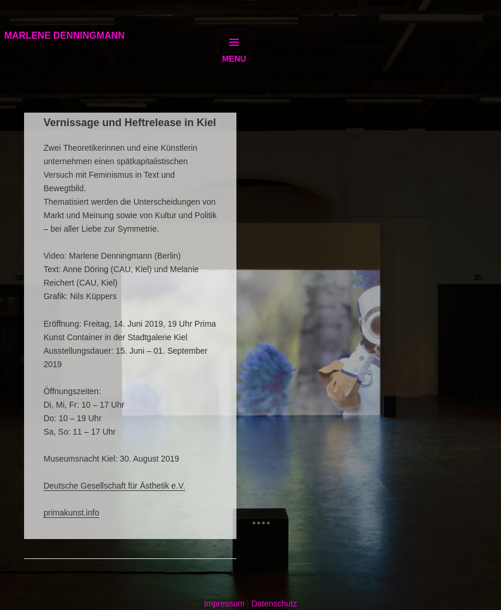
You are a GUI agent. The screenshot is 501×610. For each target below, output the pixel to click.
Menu (234, 58)
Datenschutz (274, 603)
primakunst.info (71, 512)
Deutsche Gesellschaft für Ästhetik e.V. (114, 485)
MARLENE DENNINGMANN (64, 35)
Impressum (224, 603)
